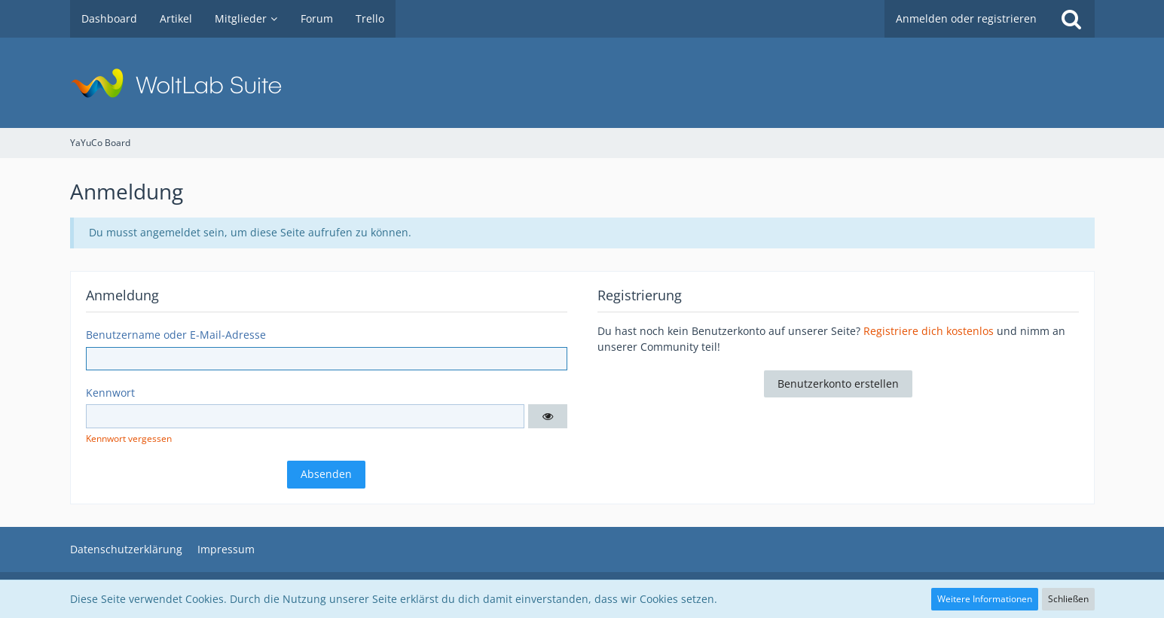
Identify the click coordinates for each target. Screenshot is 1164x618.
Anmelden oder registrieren (966, 18)
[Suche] (1071, 19)
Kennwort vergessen (129, 438)
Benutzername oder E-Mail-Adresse (176, 334)
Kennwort (110, 392)
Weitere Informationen (984, 598)
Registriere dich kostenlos (928, 331)
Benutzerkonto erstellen (838, 383)
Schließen (1068, 598)
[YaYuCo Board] (582, 82)
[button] (547, 416)
